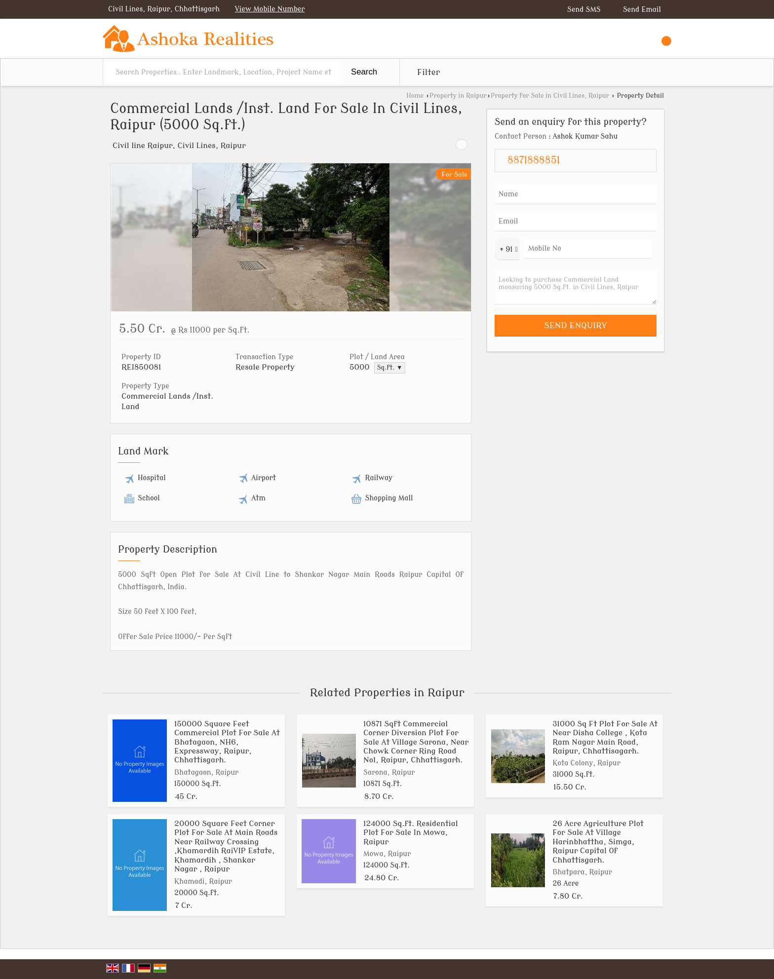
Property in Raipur (458, 95)
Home (415, 95)
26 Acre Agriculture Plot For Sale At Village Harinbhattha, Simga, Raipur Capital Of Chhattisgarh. (598, 842)
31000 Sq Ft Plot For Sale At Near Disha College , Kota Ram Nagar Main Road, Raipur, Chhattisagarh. (605, 737)
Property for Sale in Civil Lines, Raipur (550, 95)
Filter (428, 72)
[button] (270, 9)
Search (364, 71)
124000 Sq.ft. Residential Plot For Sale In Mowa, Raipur (410, 832)
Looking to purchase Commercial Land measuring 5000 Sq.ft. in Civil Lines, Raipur (576, 287)
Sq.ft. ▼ (390, 367)
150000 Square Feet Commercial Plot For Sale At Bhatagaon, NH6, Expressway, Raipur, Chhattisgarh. (227, 742)
